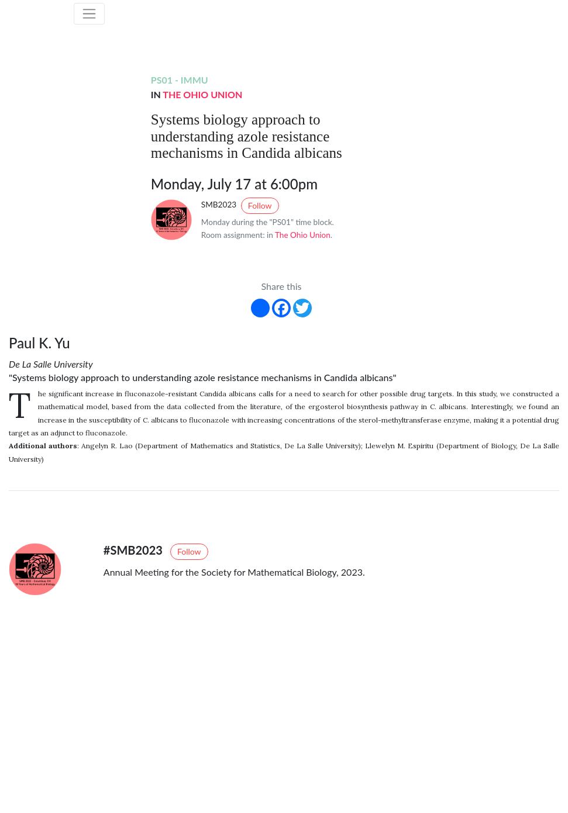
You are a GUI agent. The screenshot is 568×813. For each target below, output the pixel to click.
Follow (260, 205)
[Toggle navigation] (89, 14)
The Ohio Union (202, 94)
